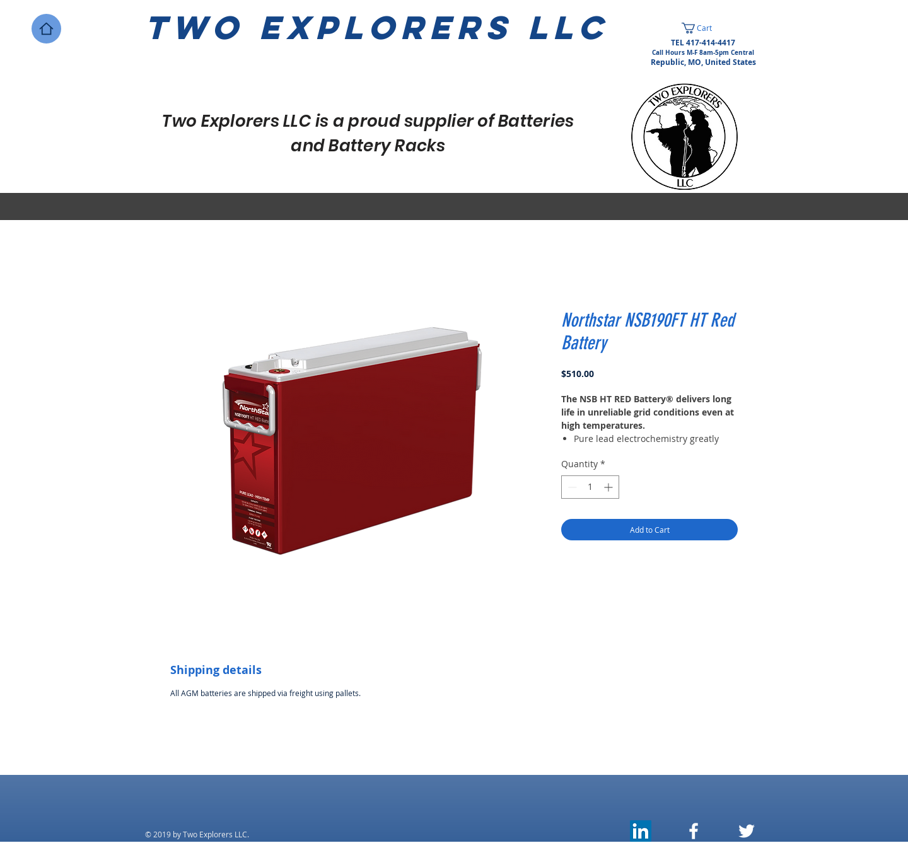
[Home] (46, 29)
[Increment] (609, 487)
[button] (703, 28)
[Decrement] (571, 487)
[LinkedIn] (640, 831)
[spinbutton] (590, 487)
